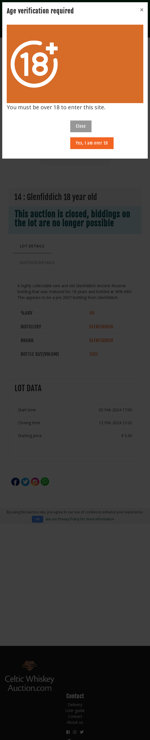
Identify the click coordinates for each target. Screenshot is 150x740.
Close (81, 126)
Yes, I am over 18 (92, 143)
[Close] (141, 9)
